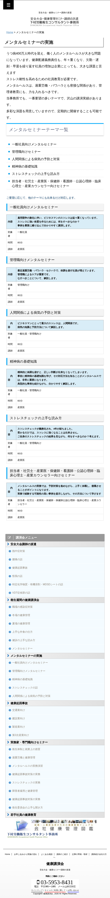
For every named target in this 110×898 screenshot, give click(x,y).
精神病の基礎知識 (22, 679)
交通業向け (18, 710)
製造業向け (18, 726)
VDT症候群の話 (21, 592)
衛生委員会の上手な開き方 (27, 807)
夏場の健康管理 (21, 623)
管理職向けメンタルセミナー (28, 671)
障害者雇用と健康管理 (25, 790)
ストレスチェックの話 (25, 687)
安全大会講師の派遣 (23, 544)
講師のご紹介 (62, 854)
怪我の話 (17, 576)
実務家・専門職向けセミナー (29, 742)
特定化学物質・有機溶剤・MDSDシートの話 (37, 584)
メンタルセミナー (22, 648)
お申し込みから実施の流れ (25, 854)
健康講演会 (55, 864)
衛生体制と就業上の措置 (26, 749)
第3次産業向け (20, 735)
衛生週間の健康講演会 (25, 600)
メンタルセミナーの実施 (26, 655)
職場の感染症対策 (22, 606)
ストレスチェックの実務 (26, 782)
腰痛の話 (17, 559)
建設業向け (18, 718)
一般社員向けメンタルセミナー (30, 662)
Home (7, 854)
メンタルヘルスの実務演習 (27, 765)
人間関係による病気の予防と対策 (31, 696)
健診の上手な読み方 (23, 640)
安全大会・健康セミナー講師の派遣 (55, 870)
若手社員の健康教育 (23, 814)
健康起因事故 (20, 567)
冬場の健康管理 (21, 615)
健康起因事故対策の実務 (26, 774)
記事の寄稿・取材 (79, 854)
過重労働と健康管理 (23, 757)
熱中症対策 (18, 551)
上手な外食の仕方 (22, 631)
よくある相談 (47, 854)
